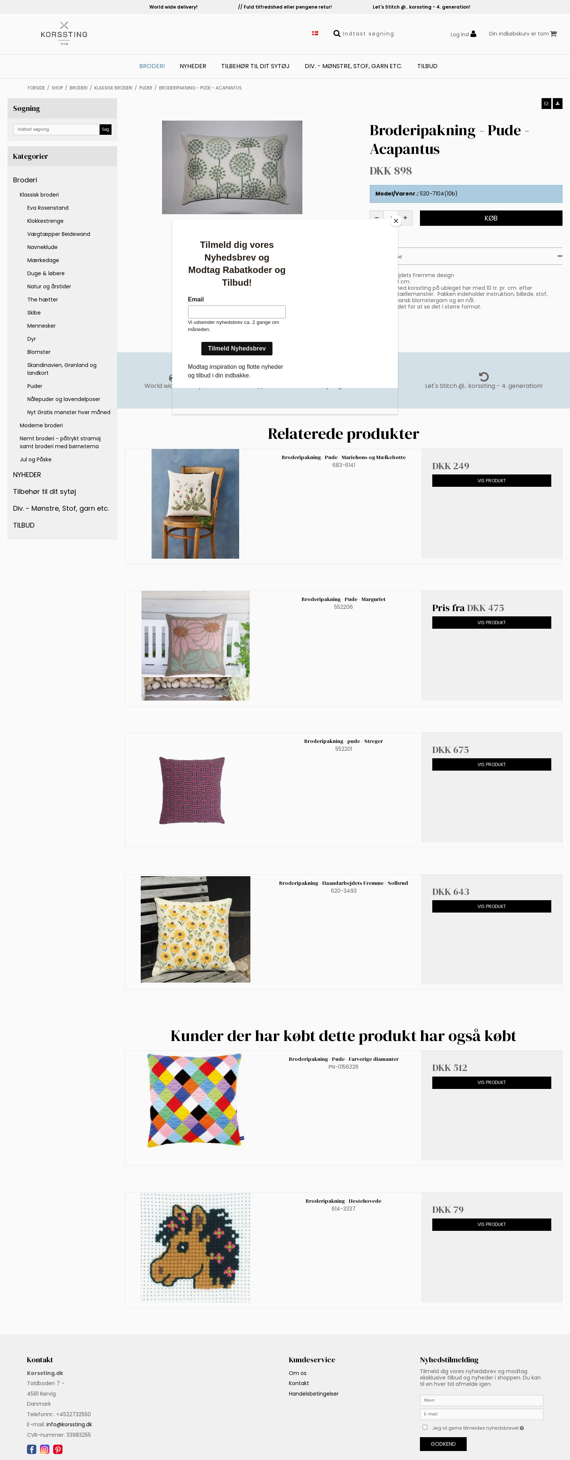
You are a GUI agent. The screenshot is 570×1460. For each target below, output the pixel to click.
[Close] (396, 221)
